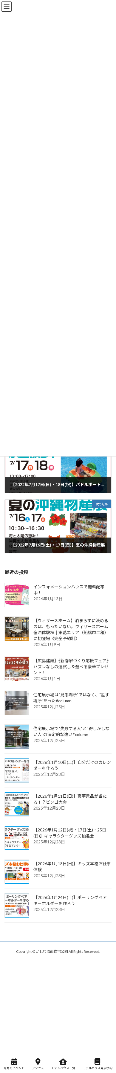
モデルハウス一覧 (63, 1064)
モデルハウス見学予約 (97, 1064)
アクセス (38, 1064)
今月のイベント (14, 1064)
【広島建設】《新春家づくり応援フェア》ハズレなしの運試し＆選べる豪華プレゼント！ (72, 666)
